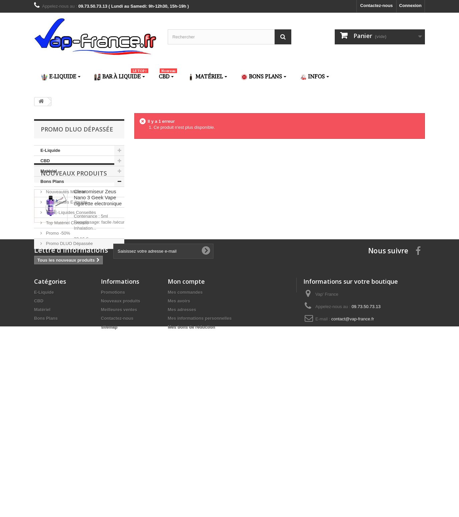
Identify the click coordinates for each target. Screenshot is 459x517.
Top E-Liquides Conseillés (70, 212)
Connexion (410, 5)
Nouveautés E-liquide (66, 202)
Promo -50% (57, 233)
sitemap (109, 474)
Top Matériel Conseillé (67, 222)
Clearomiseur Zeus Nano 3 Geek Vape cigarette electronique (98, 293)
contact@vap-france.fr (352, 466)
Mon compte (186, 429)
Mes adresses (182, 457)
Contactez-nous (376, 5)
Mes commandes (185, 440)
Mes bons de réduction (191, 474)
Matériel (48, 171)
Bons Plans (52, 181)
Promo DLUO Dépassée (69, 243)
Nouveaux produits (74, 269)
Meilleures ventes (119, 457)
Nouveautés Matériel (65, 191)
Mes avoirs (179, 448)
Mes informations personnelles (200, 466)
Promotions (113, 440)
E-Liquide (50, 150)
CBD (45, 160)
